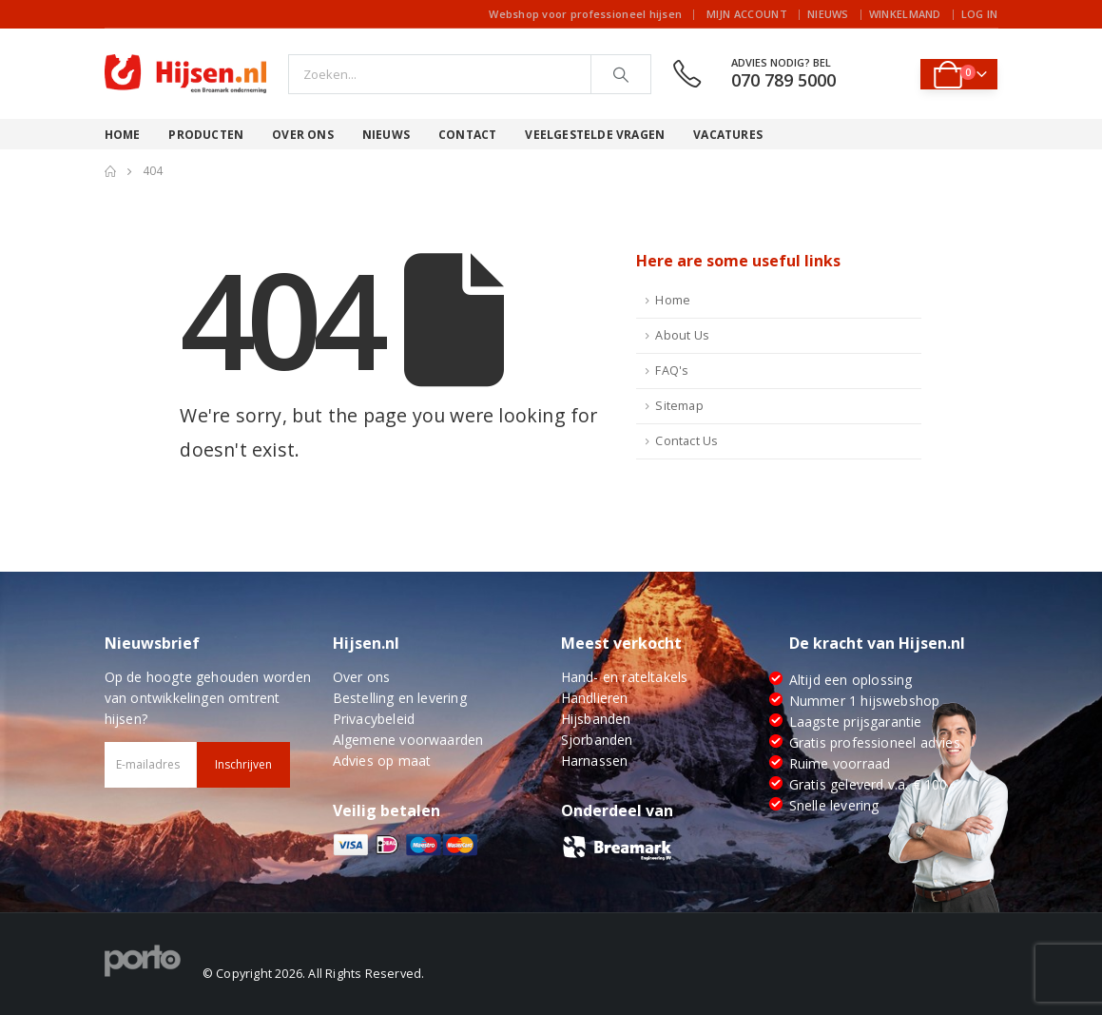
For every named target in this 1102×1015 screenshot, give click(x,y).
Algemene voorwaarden (408, 740)
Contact (467, 135)
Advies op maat (382, 760)
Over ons (303, 135)
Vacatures (728, 135)
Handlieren (594, 698)
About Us (682, 335)
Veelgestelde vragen (595, 135)
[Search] (620, 74)
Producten (205, 135)
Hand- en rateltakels (624, 677)
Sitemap (679, 406)
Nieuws (828, 14)
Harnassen (594, 760)
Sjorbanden (597, 740)
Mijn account (746, 14)
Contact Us (686, 441)
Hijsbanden (596, 719)
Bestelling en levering (400, 698)
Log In (979, 14)
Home (123, 135)
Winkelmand (905, 14)
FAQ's (671, 370)
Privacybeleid (374, 719)
